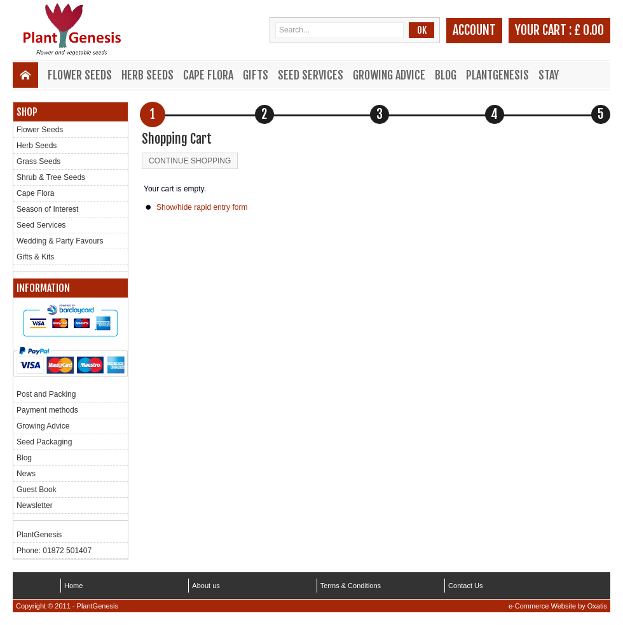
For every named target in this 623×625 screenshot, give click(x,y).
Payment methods (47, 410)
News (26, 473)
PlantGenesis (497, 75)
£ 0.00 (589, 30)
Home (73, 585)
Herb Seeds (147, 75)
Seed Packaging (44, 441)
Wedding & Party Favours (60, 241)
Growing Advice (389, 75)
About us (205, 585)
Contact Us (465, 585)
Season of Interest (47, 209)
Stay (548, 75)
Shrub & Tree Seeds (51, 177)
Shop (27, 112)
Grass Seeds (38, 161)
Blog (445, 75)
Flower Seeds (80, 75)
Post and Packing (46, 394)
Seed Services (310, 75)
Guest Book (37, 489)
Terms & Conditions (350, 585)
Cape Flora (208, 75)
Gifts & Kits (35, 256)
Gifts (255, 75)
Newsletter (35, 505)
